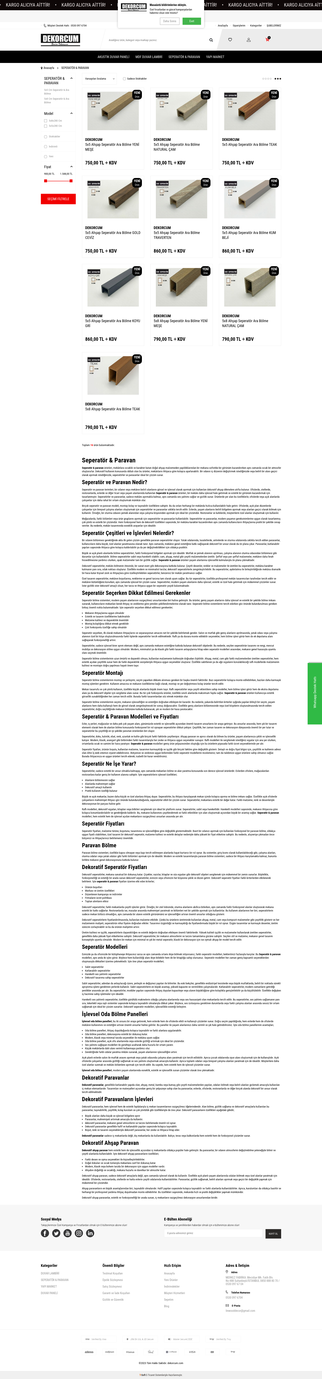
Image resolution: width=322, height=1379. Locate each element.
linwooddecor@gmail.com (240, 1310)
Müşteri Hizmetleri (174, 1293)
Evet (191, 21)
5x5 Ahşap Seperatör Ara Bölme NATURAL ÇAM (177, 147)
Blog (166, 1306)
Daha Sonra (169, 21)
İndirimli (51, 146)
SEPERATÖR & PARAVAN (184, 57)
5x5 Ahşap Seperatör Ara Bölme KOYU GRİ (112, 323)
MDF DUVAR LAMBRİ (149, 57)
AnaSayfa (223, 25)
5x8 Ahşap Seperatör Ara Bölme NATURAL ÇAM (245, 323)
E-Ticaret (150, 1375)
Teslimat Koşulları (112, 1273)
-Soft (142, 1375)
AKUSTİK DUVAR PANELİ (113, 57)
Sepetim (168, 1299)
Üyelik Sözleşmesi (112, 1280)
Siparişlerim (239, 25)
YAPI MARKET (215, 57)
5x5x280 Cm (53, 126)
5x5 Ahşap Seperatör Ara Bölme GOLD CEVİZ (112, 235)
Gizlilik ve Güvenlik (113, 1299)
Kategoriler (256, 25)
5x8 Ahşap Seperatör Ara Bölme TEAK (112, 409)
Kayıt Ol (273, 1233)
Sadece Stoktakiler (135, 78)
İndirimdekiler (172, 1286)
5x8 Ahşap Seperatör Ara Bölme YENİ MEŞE (181, 323)
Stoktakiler (52, 136)
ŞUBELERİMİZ (274, 25)
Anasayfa (47, 68)
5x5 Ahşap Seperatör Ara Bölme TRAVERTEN (177, 235)
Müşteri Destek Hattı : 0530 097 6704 (64, 25)
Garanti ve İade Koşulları (116, 1293)
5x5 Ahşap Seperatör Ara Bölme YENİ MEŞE (112, 147)
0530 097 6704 (234, 1297)
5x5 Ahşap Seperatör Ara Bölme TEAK (249, 144)
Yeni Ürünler (171, 1280)
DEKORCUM (93, 139)
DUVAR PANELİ (49, 1293)
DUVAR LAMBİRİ (50, 1273)
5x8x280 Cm (53, 120)
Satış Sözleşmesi (112, 1286)
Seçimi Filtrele (58, 199)
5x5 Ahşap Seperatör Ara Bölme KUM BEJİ (249, 235)
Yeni (48, 156)
